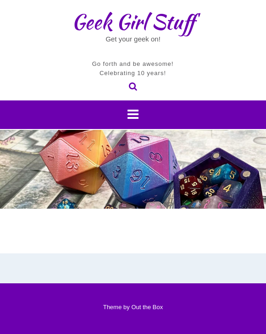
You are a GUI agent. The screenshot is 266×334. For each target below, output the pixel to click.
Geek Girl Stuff (133, 21)
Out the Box (147, 307)
